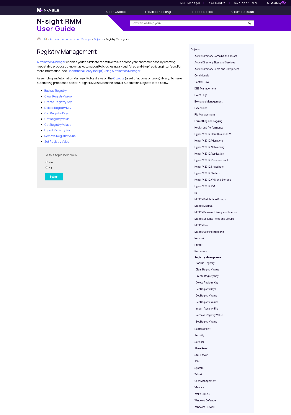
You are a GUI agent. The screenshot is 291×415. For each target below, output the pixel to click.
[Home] (59, 25)
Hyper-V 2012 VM (204, 186)
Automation (57, 39)
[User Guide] (116, 12)
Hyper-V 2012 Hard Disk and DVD (213, 134)
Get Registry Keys (206, 289)
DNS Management (205, 88)
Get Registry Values (207, 302)
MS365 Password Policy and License (215, 212)
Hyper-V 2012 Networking (209, 147)
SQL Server (201, 354)
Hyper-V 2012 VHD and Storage (212, 179)
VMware (199, 387)
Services (199, 341)
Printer (198, 244)
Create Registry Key (207, 276)
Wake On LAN (202, 393)
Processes (200, 251)
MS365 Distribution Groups (210, 199)
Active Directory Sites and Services (214, 62)
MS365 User (201, 225)
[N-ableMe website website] (276, 3)
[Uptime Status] (242, 12)
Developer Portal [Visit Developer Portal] (246, 3)
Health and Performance (208, 127)
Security (199, 335)
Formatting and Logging (208, 121)
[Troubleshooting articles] (158, 12)
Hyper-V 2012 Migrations (208, 140)
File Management (204, 114)
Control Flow (201, 82)
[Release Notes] (201, 12)
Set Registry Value (206, 321)
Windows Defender (205, 400)
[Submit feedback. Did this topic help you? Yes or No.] (93, 167)
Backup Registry (205, 263)
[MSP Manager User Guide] (190, 3)
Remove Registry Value (209, 315)
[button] (250, 23)
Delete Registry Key (207, 282)
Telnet (198, 374)
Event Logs (200, 95)
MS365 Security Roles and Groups (214, 218)
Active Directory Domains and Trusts (215, 56)
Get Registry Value (206, 295)
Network (199, 238)
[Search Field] (192, 23)
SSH (197, 361)
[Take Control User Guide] (217, 3)
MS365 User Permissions (209, 231)
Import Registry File (207, 308)
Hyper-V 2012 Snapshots (209, 166)
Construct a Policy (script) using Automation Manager (104, 71)
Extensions (200, 108)
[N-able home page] (48, 12)
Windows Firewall (204, 407)
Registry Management (208, 257)
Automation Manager (78, 39)
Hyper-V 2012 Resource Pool (211, 160)
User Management (205, 380)
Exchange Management (208, 101)
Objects (98, 39)
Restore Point (202, 328)
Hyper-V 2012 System (207, 173)
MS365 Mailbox (203, 205)
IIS (195, 192)
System (199, 367)
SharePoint (201, 348)
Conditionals (201, 75)
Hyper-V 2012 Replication (209, 153)
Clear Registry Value (207, 269)
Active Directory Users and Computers (216, 69)
